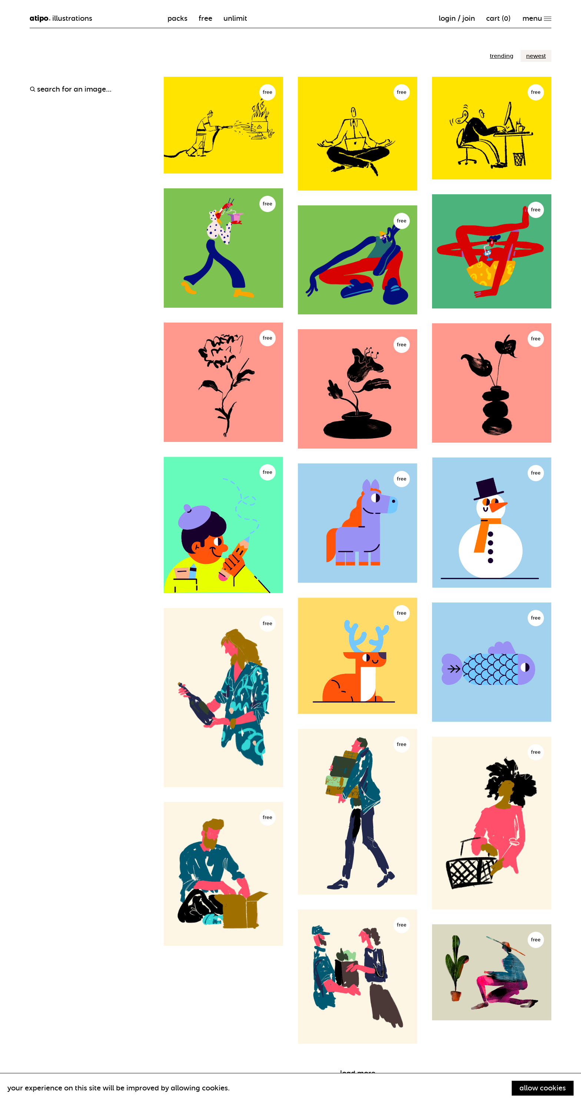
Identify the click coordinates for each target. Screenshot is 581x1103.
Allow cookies (542, 1088)
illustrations (61, 18)
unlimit (235, 18)
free (205, 18)
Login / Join (457, 18)
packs (177, 18)
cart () (498, 18)
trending (501, 56)
